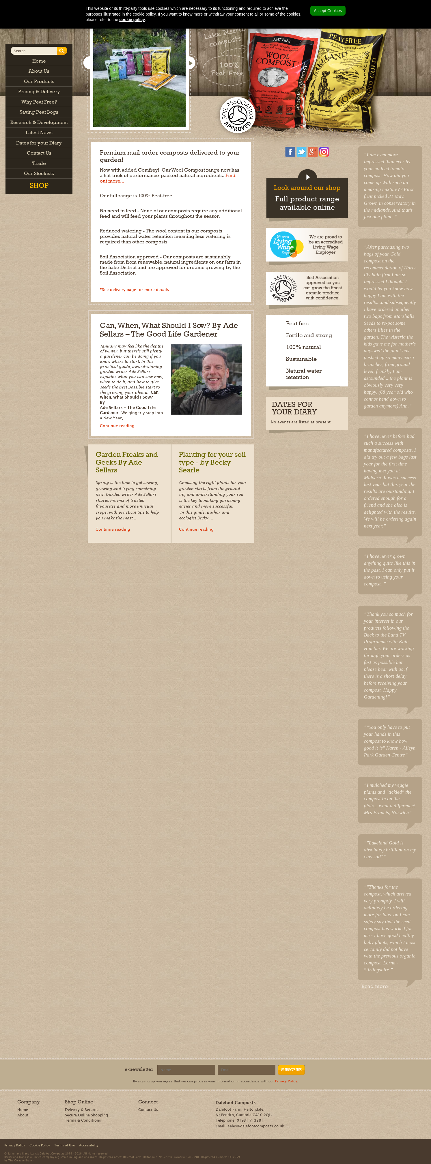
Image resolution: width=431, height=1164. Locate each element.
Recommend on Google (374, 1000)
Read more (374, 986)
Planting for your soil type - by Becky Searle (212, 462)
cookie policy (132, 19)
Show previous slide (89, 63)
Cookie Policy (39, 1145)
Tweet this (391, 1000)
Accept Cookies (328, 10)
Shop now (292, 80)
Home (22, 1109)
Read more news (257, 493)
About (22, 1115)
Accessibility (88, 1145)
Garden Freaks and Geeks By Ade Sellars (127, 462)
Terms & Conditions (83, 1120)
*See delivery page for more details (134, 289)
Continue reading (117, 425)
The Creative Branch (21, 1160)
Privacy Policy (286, 1081)
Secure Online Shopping (86, 1115)
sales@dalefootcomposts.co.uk (256, 1126)
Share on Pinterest (383, 1000)
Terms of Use (64, 1145)
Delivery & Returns (81, 1109)
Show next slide (190, 63)
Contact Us (148, 1109)
